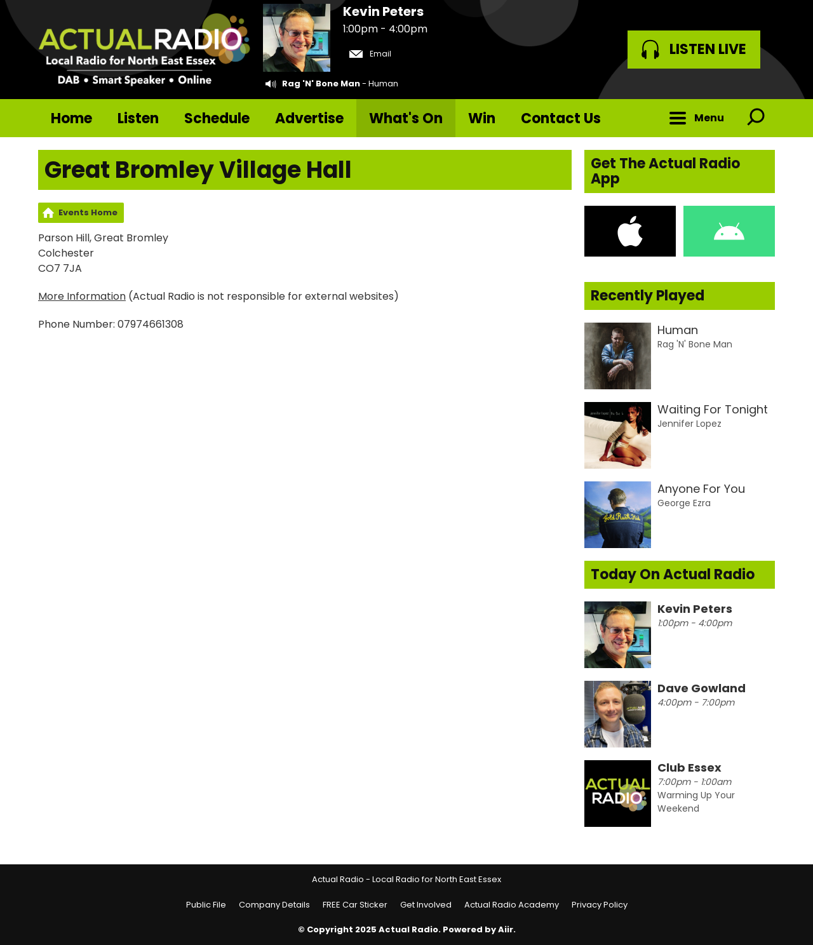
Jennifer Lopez (689, 423)
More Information (82, 296)
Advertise (309, 118)
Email (370, 53)
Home (71, 118)
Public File (206, 905)
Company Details (274, 905)
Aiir (505, 929)
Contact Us (561, 118)
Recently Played (647, 295)
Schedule (217, 118)
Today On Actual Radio (673, 574)
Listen (138, 118)
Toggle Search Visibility (756, 118)
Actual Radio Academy (511, 905)
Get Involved (426, 905)
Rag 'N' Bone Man (321, 83)
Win (481, 118)
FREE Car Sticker (355, 905)
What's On (406, 118)
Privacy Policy (600, 905)
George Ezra (684, 503)
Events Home (88, 212)
